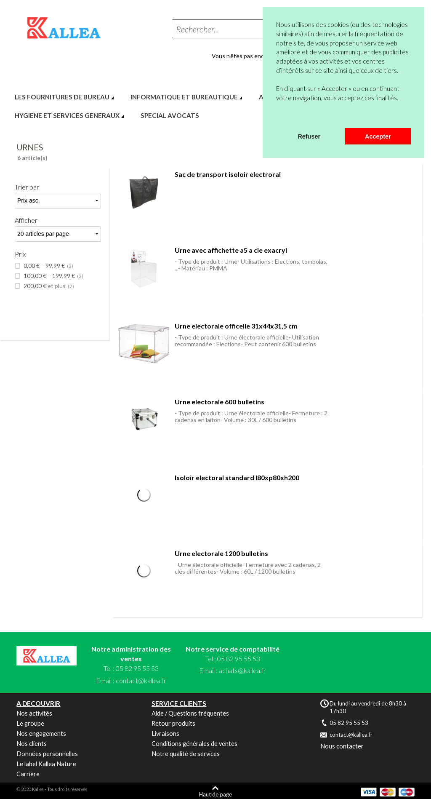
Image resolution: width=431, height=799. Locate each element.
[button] (277, 117)
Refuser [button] (309, 136)
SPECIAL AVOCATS (170, 115)
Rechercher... (197, 29)
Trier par (27, 187)
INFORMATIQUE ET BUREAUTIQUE (184, 97)
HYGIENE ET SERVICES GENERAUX (67, 115)
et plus (48, 286)
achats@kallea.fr (242, 670)
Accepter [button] (378, 136)
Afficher (26, 220)
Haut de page (215, 794)
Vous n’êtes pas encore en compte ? (259, 56)
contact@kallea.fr (141, 680)
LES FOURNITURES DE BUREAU (62, 97)
